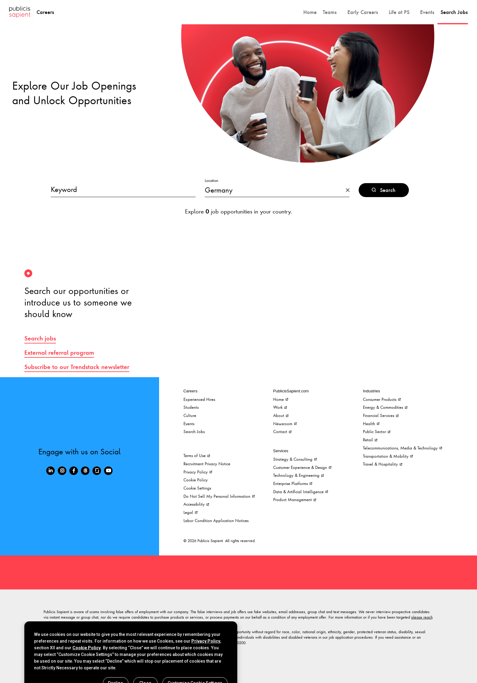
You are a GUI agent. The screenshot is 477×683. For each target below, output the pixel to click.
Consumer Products (382, 399)
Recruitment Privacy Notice (206, 463)
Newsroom (285, 423)
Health (371, 423)
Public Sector (376, 431)
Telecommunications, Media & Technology (402, 447)
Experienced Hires (199, 399)
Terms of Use (196, 455)
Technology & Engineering (298, 475)
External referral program (59, 352)
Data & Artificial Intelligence (300, 491)
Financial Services (381, 415)
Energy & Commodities (385, 407)
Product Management (294, 499)
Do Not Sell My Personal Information (219, 496)
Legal (190, 512)
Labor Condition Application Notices (216, 520)
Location (211, 180)
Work (280, 407)
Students (191, 407)
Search (383, 190)
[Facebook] (73, 470)
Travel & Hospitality (382, 463)
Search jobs (40, 338)
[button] (332, 12)
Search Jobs (194, 431)
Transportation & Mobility (388, 456)
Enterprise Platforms (292, 483)
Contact (282, 431)
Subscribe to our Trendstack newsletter (76, 367)
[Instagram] (62, 470)
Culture (189, 415)
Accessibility (196, 504)
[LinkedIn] (50, 470)
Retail (370, 439)
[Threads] (85, 470)
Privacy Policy (197, 471)
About (280, 415)
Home (280, 399)
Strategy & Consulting (295, 459)
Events (188, 423)
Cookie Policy (195, 479)
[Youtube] (108, 470)
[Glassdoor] (96, 470)
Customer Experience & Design (302, 467)
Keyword (64, 189)
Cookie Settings (197, 487)
